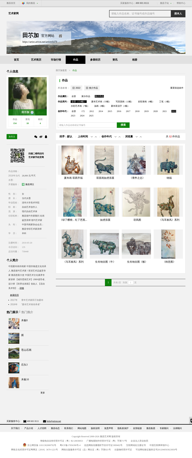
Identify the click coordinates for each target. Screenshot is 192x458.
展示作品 (85, 96)
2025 (91, 115)
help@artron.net (54, 421)
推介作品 (99, 96)
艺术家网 (13, 13)
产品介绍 (28, 428)
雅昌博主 (29, 184)
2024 (82, 115)
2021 (164, 111)
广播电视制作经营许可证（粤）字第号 (107, 441)
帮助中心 (181, 3)
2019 (146, 111)
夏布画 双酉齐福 (73, 178)
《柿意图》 (169, 261)
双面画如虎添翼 (105, 178)
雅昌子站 (164, 3)
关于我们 (15, 428)
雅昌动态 (55, 428)
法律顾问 (177, 428)
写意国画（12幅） (124, 101)
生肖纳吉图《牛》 (105, 261)
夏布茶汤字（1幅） (120, 106)
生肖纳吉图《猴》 (137, 261)
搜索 (123, 124)
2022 (174, 111)
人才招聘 (42, 428)
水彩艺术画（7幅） (80, 106)
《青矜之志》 (137, 178)
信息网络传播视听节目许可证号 (103, 445)
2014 (101, 111)
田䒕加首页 (61, 70)
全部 (74, 96)
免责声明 (108, 428)
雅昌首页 (11, 3)
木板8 (24, 320)
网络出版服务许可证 (86, 449)
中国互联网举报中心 (159, 445)
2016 (119, 111)
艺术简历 (36, 59)
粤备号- (70, 445)
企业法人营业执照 (139, 441)
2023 (73, 115)
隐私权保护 (123, 428)
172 (83, 111)
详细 (22, 288)
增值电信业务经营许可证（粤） (61, 441)
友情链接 (137, 428)
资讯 (115, 59)
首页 (16, 59)
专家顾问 (164, 428)
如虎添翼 (105, 220)
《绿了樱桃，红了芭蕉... (73, 220)
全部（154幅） (79, 101)
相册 (134, 59)
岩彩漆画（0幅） (146, 101)
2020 (155, 111)
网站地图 (82, 428)
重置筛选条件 (176, 88)
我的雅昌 (30, 3)
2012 (91, 111)
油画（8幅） (100, 106)
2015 (110, 111)
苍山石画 (26, 350)
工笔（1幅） (165, 101)
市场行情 (56, 59)
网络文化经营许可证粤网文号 (34, 449)
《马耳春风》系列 (169, 220)
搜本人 (178, 13)
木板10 (25, 379)
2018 (137, 111)
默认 (69, 136)
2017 (128, 111)
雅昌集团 (150, 428)
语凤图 (137, 220)
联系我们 (68, 428)
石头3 (24, 364)
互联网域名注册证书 (136, 445)
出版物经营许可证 (123, 449)
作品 (75, 59)
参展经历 (95, 59)
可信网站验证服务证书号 (156, 449)
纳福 (169, 178)
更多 (43, 392)
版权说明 (95, 428)
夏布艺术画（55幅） (101, 101)
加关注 (12, 136)
